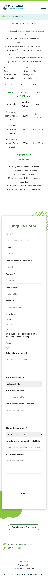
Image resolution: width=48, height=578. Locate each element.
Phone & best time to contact (19, 260)
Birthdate (11, 300)
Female (11, 324)
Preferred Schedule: (15, 377)
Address (10, 274)
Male (10, 319)
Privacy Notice (24, 565)
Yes (9, 343)
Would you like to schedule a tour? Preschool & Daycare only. (21, 335)
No (9, 348)
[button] (24, 527)
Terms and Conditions (24, 569)
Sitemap (24, 561)
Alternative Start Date (16, 428)
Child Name (12, 287)
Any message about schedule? (20, 404)
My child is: (11, 314)
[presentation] (21, 482)
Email (9, 247)
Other (10, 329)
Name (9, 234)
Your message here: (15, 454)
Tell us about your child (17, 353)
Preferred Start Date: (16, 390)
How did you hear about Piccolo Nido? (24, 441)
